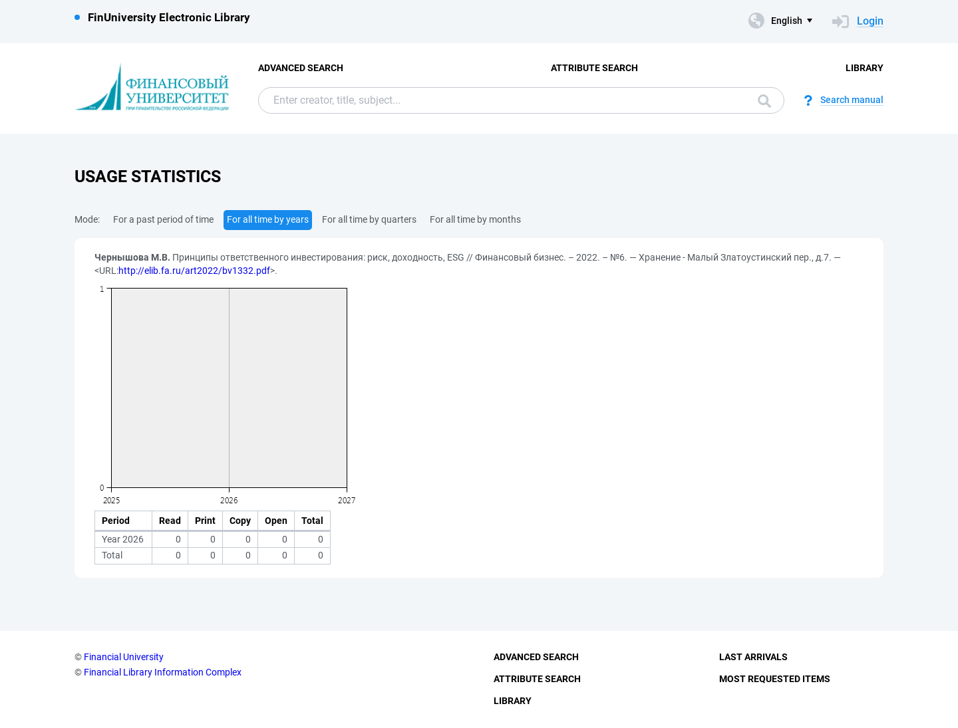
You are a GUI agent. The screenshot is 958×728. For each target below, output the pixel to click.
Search (764, 101)
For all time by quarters (369, 219)
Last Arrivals (753, 657)
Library (864, 67)
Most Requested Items (774, 678)
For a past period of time (163, 219)
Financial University (124, 657)
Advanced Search (300, 67)
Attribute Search (594, 67)
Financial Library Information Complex (162, 672)
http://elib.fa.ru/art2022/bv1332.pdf (194, 270)
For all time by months (475, 219)
